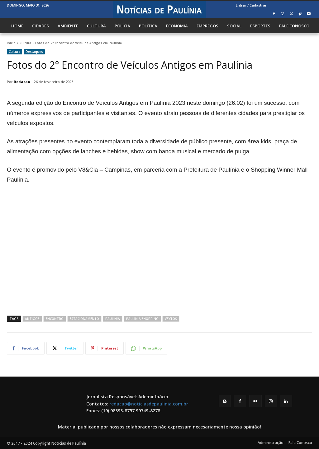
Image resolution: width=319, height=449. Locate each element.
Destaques (34, 51)
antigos (32, 319)
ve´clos (171, 319)
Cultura (25, 43)
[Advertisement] (159, 256)
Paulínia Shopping (142, 319)
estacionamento (84, 319)
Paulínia (112, 319)
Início (11, 43)
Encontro (55, 319)
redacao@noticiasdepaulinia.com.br (148, 404)
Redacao (22, 81)
